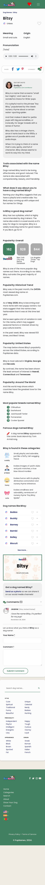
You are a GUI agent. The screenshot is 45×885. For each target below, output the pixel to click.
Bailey (13, 599)
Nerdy (27, 770)
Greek (27, 803)
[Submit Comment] (15, 734)
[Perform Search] (38, 751)
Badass (28, 773)
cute (7, 557)
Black (8, 806)
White (8, 803)
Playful (9, 787)
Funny (8, 773)
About (6, 861)
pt (5, 882)
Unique (27, 764)
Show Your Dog (10, 865)
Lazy (8, 795)
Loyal (27, 795)
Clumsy (28, 792)
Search (6, 858)
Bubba (13, 574)
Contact (7, 868)
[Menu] (38, 4)
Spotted (9, 812)
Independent (11, 784)
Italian (27, 812)
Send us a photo (13, 654)
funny (7, 544)
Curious (28, 790)
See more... (22, 613)
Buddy (13, 581)
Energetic (10, 792)
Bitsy (15, 12)
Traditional (10, 770)
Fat (7, 815)
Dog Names (7, 12)
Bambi (13, 593)
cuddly (7, 519)
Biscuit (14, 606)
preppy (7, 532)
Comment (8, 709)
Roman (28, 806)
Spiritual (9, 767)
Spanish (28, 809)
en (6, 874)
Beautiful (9, 776)
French (27, 815)
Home (6, 851)
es (5, 878)
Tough (27, 787)
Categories (8, 855)
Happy (27, 784)
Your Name (9, 698)
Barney (14, 587)
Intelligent (10, 790)
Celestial (28, 767)
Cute (8, 764)
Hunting (28, 776)
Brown (8, 809)
